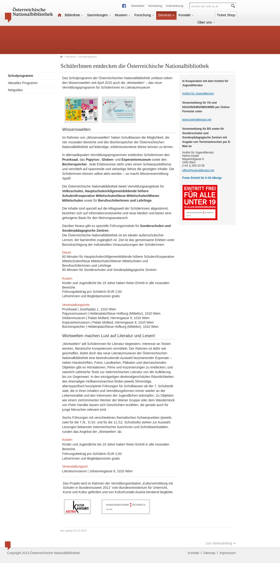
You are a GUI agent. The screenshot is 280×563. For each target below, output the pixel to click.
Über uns (206, 22)
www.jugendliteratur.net (196, 119)
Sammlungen (99, 15)
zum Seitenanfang (220, 543)
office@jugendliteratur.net (198, 170)
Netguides (15, 90)
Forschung (144, 15)
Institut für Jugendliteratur (198, 93)
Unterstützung (174, 6)
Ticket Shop (226, 15)
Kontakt (186, 15)
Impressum (227, 553)
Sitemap (209, 553)
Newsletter (137, 6)
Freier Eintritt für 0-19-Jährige (202, 178)
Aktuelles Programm (23, 83)
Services (166, 15)
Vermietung (155, 6)
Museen (122, 15)
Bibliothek (74, 15)
